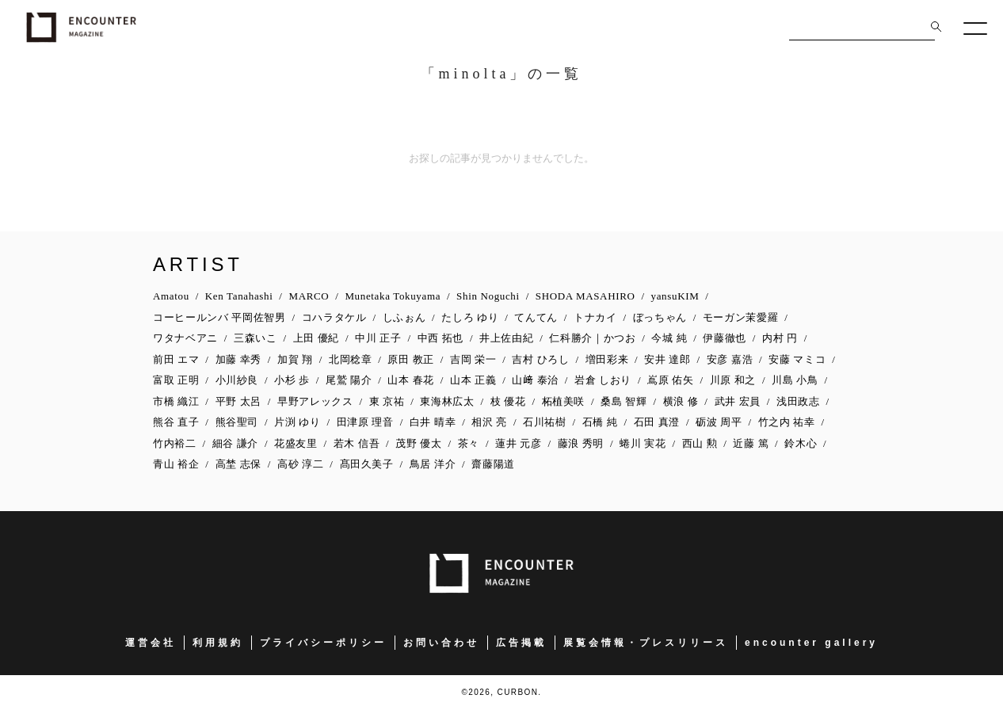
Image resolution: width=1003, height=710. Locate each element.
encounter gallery (811, 642)
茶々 (468, 443)
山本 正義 (473, 380)
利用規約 (218, 642)
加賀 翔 (295, 359)
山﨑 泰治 (535, 380)
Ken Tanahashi (239, 296)
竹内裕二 (174, 443)
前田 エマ (176, 359)
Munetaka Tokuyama (392, 296)
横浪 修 (681, 401)
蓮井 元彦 (518, 443)
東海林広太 (447, 401)
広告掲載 (521, 642)
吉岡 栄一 (473, 359)
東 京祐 (387, 401)
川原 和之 (733, 380)
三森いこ (255, 338)
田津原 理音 (365, 422)
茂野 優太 (418, 443)
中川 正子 (378, 338)
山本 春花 (410, 380)
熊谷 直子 (176, 422)
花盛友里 (296, 443)
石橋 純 (600, 422)
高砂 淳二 (300, 464)
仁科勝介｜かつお (592, 338)
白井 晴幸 (433, 422)
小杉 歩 (292, 380)
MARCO (308, 296)
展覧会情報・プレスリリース (645, 642)
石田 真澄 (657, 422)
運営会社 (150, 642)
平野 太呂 (238, 401)
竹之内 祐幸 (786, 422)
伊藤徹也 (724, 338)
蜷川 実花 (643, 443)
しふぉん (404, 317)
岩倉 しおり (602, 380)
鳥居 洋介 (433, 464)
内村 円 (780, 338)
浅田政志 (798, 401)
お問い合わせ (441, 642)
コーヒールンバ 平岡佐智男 (219, 317)
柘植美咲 (563, 401)
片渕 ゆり (297, 422)
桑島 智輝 (624, 401)
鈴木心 (800, 443)
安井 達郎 (667, 359)
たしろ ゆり (469, 317)
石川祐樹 (544, 422)
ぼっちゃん (660, 317)
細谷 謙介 (235, 443)
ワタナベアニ (185, 338)
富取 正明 (176, 380)
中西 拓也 (441, 338)
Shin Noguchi (488, 296)
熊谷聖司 (237, 422)
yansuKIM (675, 296)
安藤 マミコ (797, 359)
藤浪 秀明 (581, 443)
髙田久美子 (367, 464)
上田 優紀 (316, 338)
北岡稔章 (350, 359)
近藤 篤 (750, 443)
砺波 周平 (719, 422)
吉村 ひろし (540, 359)
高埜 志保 (238, 464)
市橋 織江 (176, 401)
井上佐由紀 (506, 338)
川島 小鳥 (795, 380)
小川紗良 (237, 380)
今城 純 (669, 338)
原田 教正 (410, 359)
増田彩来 (607, 359)
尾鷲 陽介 (349, 380)
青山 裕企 (176, 464)
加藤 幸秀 (238, 359)
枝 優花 (508, 401)
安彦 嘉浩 (730, 359)
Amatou (171, 296)
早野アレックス (315, 401)
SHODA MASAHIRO (585, 296)
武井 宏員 (738, 401)
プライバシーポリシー (323, 642)
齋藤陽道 (493, 464)
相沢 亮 (489, 422)
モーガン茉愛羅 (741, 317)
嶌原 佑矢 (670, 380)
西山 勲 (700, 443)
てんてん (536, 317)
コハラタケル (334, 317)
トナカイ (595, 317)
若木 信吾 (357, 443)
